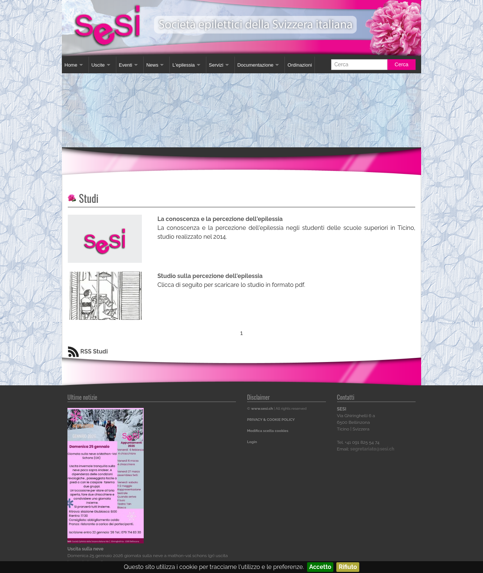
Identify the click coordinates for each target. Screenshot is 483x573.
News (152, 65)
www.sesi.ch (262, 408)
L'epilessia (183, 65)
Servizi (216, 65)
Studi (89, 198)
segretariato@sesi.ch (372, 449)
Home (70, 65)
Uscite (98, 65)
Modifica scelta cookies (267, 431)
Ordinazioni (299, 65)
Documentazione (255, 65)
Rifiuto (348, 566)
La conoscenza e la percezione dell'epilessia (220, 218)
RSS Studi (88, 351)
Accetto (320, 566)
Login (252, 442)
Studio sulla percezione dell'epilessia (210, 275)
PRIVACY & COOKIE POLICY (271, 420)
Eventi (125, 65)
